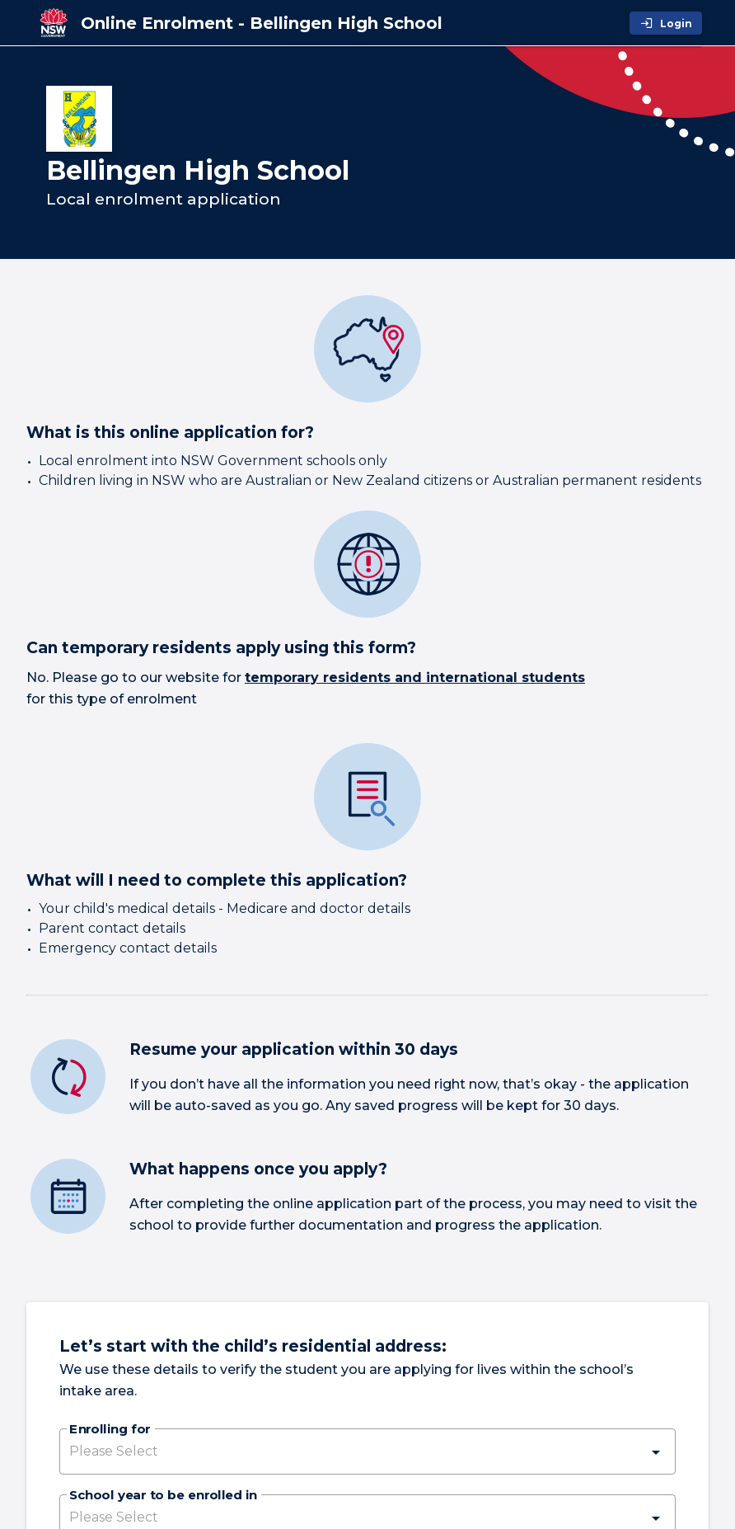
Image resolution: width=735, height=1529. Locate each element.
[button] (367, 1451)
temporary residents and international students (415, 677)
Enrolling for (109, 1430)
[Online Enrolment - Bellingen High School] (261, 23)
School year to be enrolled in (163, 1496)
